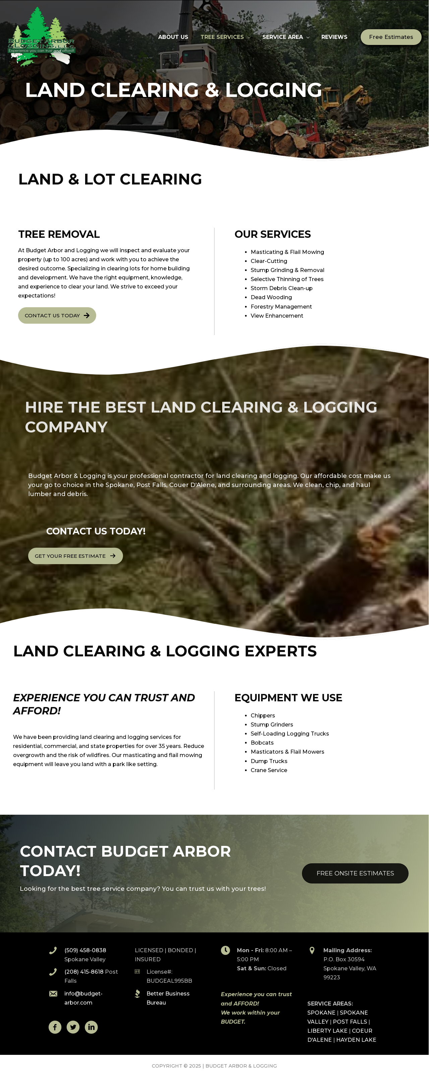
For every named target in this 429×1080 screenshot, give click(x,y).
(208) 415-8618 (84, 972)
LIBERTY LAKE (328, 1031)
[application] (250, 37)
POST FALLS (350, 1022)
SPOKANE (322, 1013)
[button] (391, 37)
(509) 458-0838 (86, 950)
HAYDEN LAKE (356, 1040)
